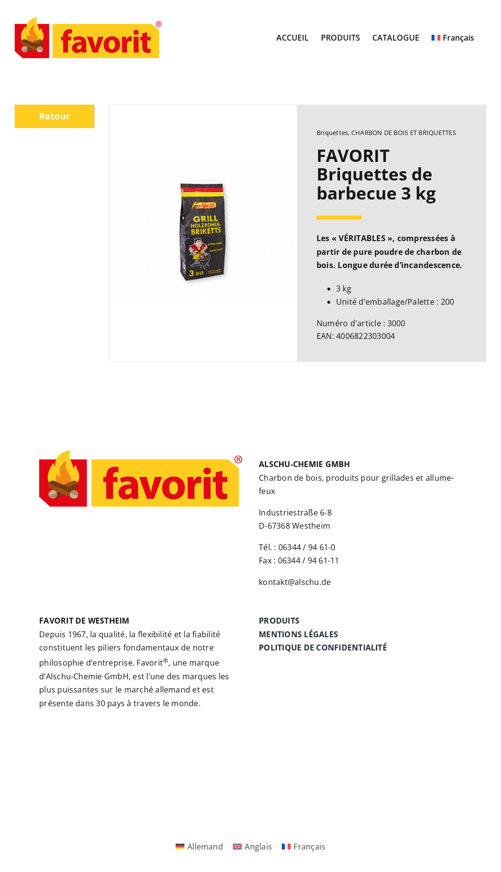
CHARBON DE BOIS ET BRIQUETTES (403, 132)
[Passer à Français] (303, 847)
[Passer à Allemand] (199, 847)
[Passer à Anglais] (252, 847)
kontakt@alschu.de (295, 582)
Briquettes (332, 132)
